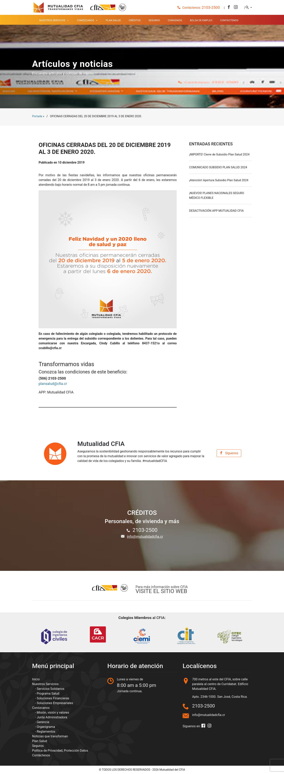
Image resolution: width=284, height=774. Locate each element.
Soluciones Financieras (53, 698)
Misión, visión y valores (53, 712)
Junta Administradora (52, 717)
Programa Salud (48, 693)
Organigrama (46, 727)
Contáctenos (229, 20)
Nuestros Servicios (45, 684)
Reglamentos (46, 731)
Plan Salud (113, 20)
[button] (249, 8)
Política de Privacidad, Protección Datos (60, 750)
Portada (37, 116)
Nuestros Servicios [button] (54, 20)
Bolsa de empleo (201, 20)
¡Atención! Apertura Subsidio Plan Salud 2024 (218, 180)
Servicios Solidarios (50, 689)
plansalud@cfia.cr (53, 384)
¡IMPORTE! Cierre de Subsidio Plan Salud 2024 (219, 154)
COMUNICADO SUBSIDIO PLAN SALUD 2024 (218, 167)
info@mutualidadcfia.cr (145, 537)
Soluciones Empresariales (55, 703)
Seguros (154, 20)
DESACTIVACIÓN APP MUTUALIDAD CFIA (216, 210)
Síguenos (229, 453)
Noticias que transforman (50, 736)
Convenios (175, 20)
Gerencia (43, 722)
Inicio (36, 679)
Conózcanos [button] (87, 20)
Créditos (135, 20)
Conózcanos (41, 708)
